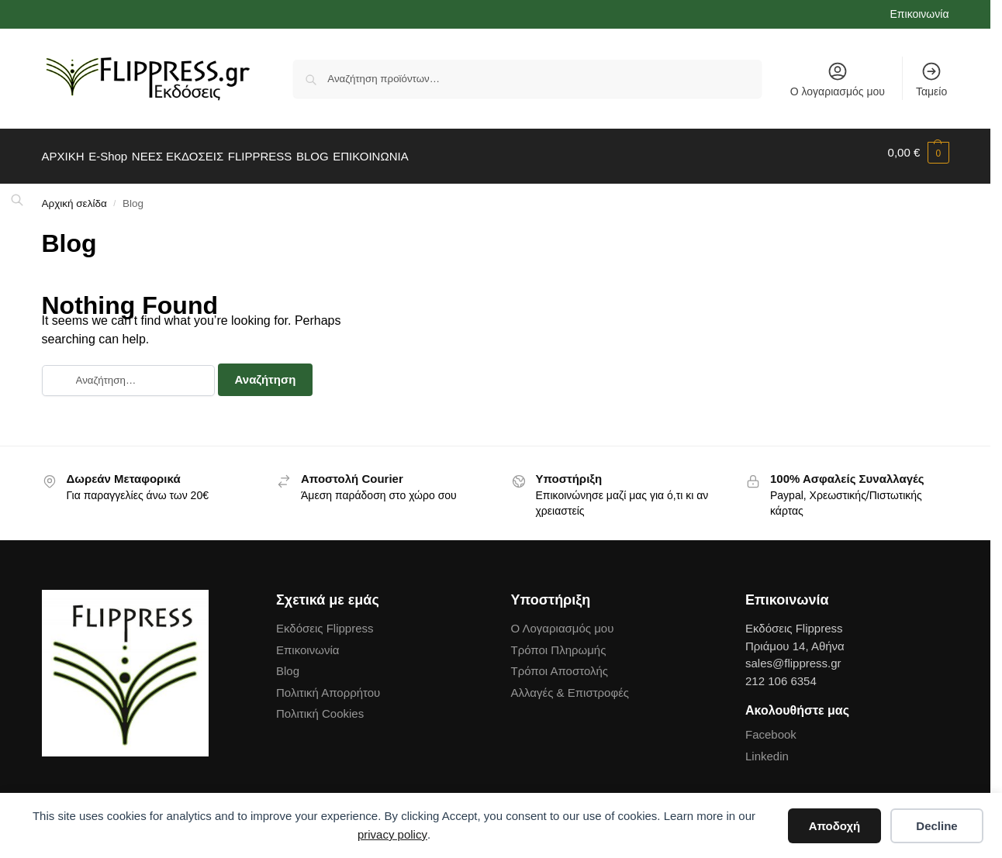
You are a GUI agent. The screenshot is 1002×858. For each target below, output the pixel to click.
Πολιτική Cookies (320, 705)
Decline (936, 825)
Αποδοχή (835, 825)
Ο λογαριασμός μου (837, 79)
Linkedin (767, 747)
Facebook (770, 726)
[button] (918, 152)
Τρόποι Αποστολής (560, 663)
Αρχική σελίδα (74, 196)
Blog (287, 663)
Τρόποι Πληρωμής (558, 641)
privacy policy (392, 834)
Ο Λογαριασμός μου (562, 620)
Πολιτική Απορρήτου (328, 684)
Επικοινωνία (919, 14)
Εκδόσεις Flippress (325, 620)
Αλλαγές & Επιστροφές (570, 684)
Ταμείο (931, 79)
